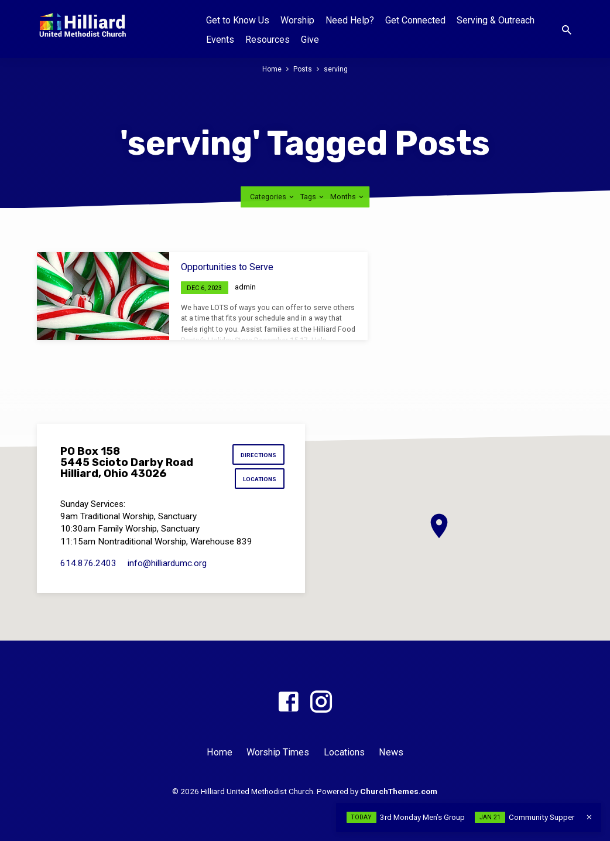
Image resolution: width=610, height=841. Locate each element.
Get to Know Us (237, 20)
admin (245, 286)
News (391, 752)
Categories (273, 196)
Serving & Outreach (495, 20)
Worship (297, 20)
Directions (258, 455)
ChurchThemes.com (398, 791)
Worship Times (277, 752)
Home (271, 68)
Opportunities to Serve (227, 267)
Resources (267, 39)
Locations (259, 481)
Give (310, 39)
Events (220, 39)
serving (336, 68)
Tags (312, 196)
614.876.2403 (88, 565)
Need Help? (349, 20)
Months (347, 196)
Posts (303, 68)
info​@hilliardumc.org (167, 565)
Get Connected (415, 20)
